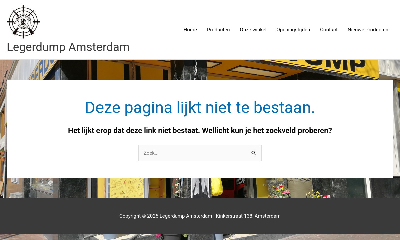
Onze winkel (253, 30)
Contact (328, 30)
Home (190, 30)
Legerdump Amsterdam (68, 47)
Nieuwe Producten (368, 30)
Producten (218, 30)
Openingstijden (293, 30)
